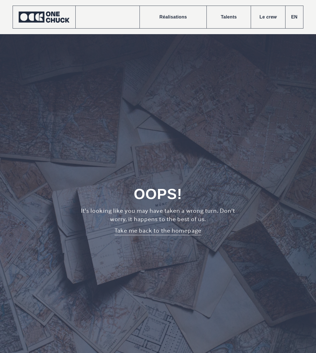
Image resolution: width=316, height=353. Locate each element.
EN (294, 17)
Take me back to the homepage (158, 230)
